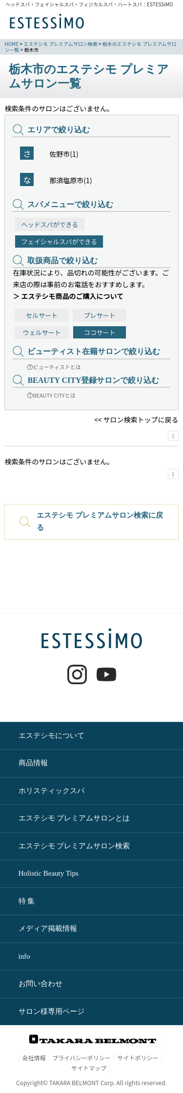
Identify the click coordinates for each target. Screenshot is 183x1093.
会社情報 (33, 1057)
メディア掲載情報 (48, 928)
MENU (163, 24)
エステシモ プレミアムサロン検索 (60, 43)
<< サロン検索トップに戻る (136, 419)
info (24, 956)
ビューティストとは (54, 367)
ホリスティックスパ (51, 791)
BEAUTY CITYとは (51, 395)
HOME (11, 43)
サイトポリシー (138, 1057)
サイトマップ (88, 1068)
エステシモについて (51, 735)
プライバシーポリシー (81, 1057)
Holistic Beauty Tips (49, 873)
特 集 (27, 901)
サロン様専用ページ (51, 1011)
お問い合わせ (40, 984)
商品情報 (33, 763)
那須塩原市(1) (70, 180)
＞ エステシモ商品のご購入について (68, 296)
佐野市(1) (63, 154)
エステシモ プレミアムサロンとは (74, 818)
